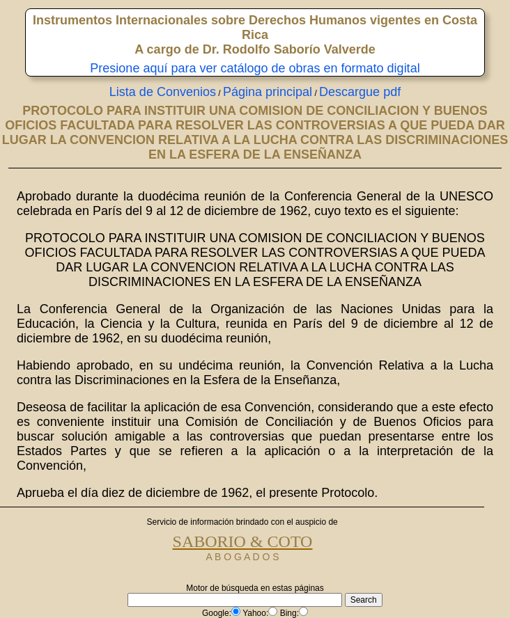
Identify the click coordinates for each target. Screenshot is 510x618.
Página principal (267, 92)
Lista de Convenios (162, 92)
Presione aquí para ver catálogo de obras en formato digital (254, 68)
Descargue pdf (360, 92)
